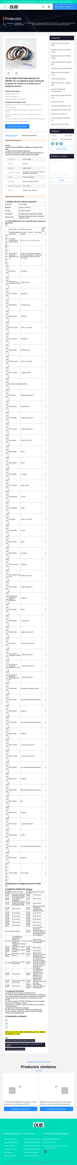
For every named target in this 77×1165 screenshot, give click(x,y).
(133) (61, 68)
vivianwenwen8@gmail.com (48, 2)
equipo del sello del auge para (15, 1049)
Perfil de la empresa (10, 1139)
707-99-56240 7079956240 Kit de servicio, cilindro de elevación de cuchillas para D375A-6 (20, 1103)
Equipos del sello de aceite (31, 1139)
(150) (60, 124)
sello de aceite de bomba (31, 1152)
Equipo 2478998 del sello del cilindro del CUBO (20, 1040)
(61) (58, 79)
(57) (59, 114)
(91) (58, 90)
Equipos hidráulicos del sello (32, 1146)
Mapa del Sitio (8, 1152)
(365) (60, 44)
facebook (45, 1151)
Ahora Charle (61, 149)
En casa (4, 23)
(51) (61, 63)
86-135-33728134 (66, 2)
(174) (60, 74)
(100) (61, 106)
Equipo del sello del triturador (32, 1149)
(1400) (61, 51)
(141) (61, 96)
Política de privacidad (10, 1155)
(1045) (61, 57)
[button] (12, 1090)
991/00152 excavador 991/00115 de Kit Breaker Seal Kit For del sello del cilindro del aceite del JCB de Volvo (55, 1103)
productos (10, 23)
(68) (61, 84)
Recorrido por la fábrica (11, 1142)
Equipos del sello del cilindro (19, 23)
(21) (60, 119)
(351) (57, 102)
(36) (61, 110)
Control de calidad (9, 1146)
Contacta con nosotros (10, 1149)
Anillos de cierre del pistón (31, 1155)
